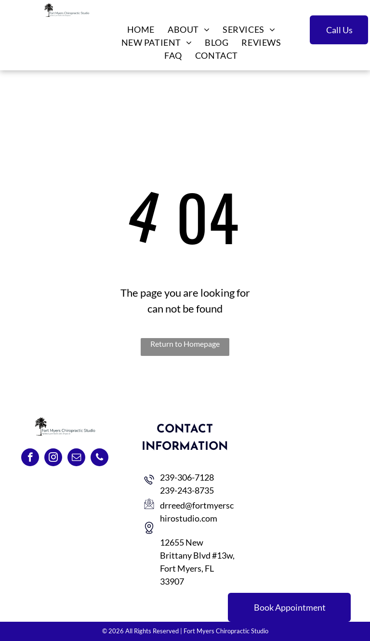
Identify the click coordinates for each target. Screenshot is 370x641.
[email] (76, 458)
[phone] (99, 458)
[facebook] (30, 458)
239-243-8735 (187, 490)
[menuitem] (140, 29)
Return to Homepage (185, 343)
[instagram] (53, 458)
